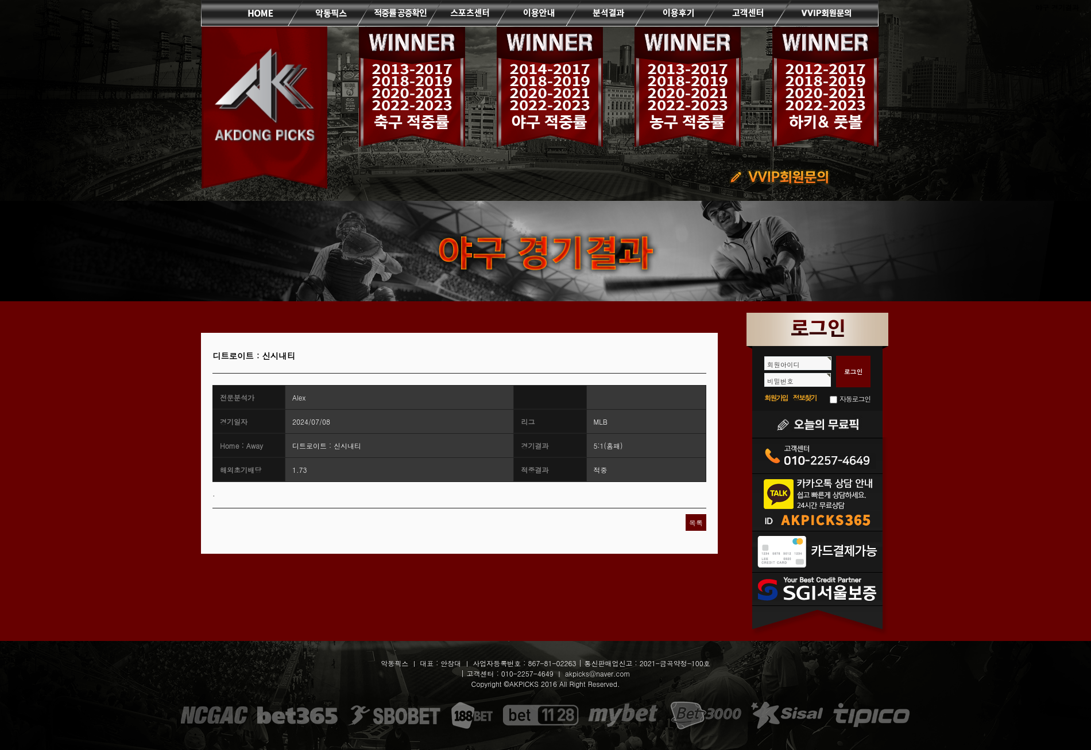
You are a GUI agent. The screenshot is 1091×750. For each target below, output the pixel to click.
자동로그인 (855, 398)
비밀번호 (780, 381)
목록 (696, 522)
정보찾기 (805, 397)
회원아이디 (783, 364)
